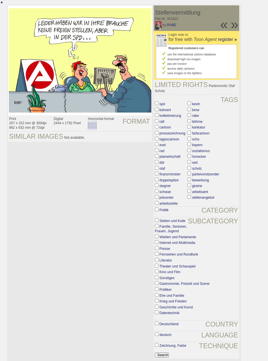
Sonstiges (166, 278)
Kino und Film (169, 272)
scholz (197, 169)
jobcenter (166, 198)
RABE (171, 25)
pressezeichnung (172, 133)
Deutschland (168, 324)
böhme (197, 122)
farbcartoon (201, 133)
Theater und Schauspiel (177, 266)
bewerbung (200, 180)
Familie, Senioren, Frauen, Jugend (171, 229)
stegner (165, 186)
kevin (196, 104)
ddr (161, 163)
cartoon (165, 127)
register (227, 39)
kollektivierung (170, 116)
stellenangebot (203, 198)
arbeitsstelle (168, 204)
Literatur (165, 260)
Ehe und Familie (171, 296)
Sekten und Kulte (172, 221)
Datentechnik (169, 313)
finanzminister (169, 174)
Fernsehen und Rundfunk (178, 254)
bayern (197, 145)
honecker (199, 157)
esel (162, 145)
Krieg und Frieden (172, 301)
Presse (164, 249)
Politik (163, 210)
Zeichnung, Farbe (172, 346)
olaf (162, 169)
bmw (195, 110)
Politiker (165, 290)
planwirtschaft (169, 157)
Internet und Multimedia (177, 243)
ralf (161, 122)
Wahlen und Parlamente (177, 237)
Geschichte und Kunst (176, 307)
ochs (195, 139)
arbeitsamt (200, 192)
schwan (165, 192)
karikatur (198, 127)
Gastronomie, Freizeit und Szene (184, 284)
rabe (195, 116)
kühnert (165, 110)
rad (161, 151)
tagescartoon (169, 139)
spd (162, 104)
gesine (197, 186)
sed (195, 163)
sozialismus (201, 151)
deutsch (165, 335)
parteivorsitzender (205, 174)
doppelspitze (168, 180)
